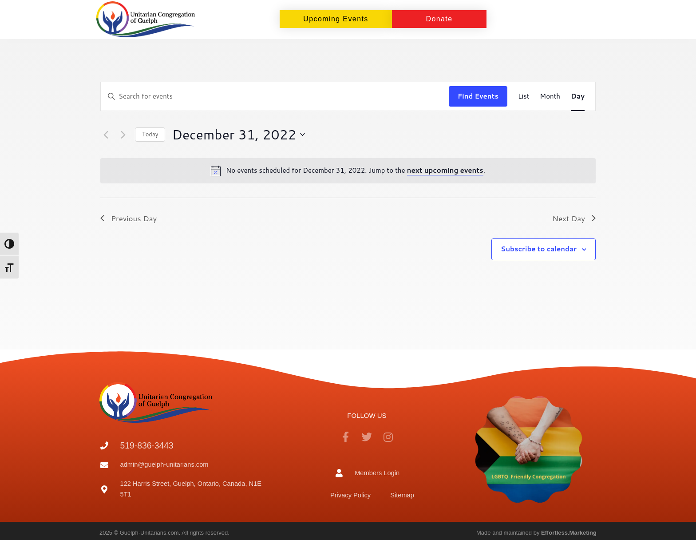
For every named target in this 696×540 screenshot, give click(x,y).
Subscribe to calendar (539, 249)
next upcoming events (445, 170)
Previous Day (128, 218)
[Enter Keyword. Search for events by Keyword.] (275, 96)
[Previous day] (105, 134)
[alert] (348, 170)
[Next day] (123, 134)
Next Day (574, 218)
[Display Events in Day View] (578, 96)
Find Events (478, 96)
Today (150, 134)
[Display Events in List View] (523, 96)
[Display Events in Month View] (550, 96)
